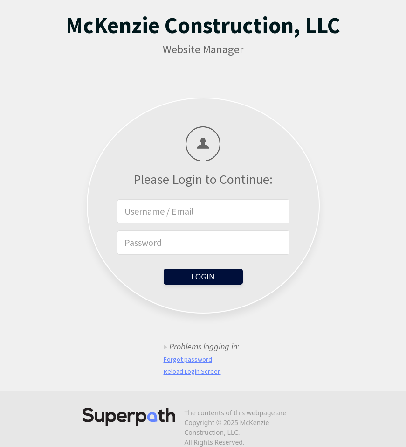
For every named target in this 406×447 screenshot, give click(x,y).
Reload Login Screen (192, 371)
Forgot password (188, 359)
